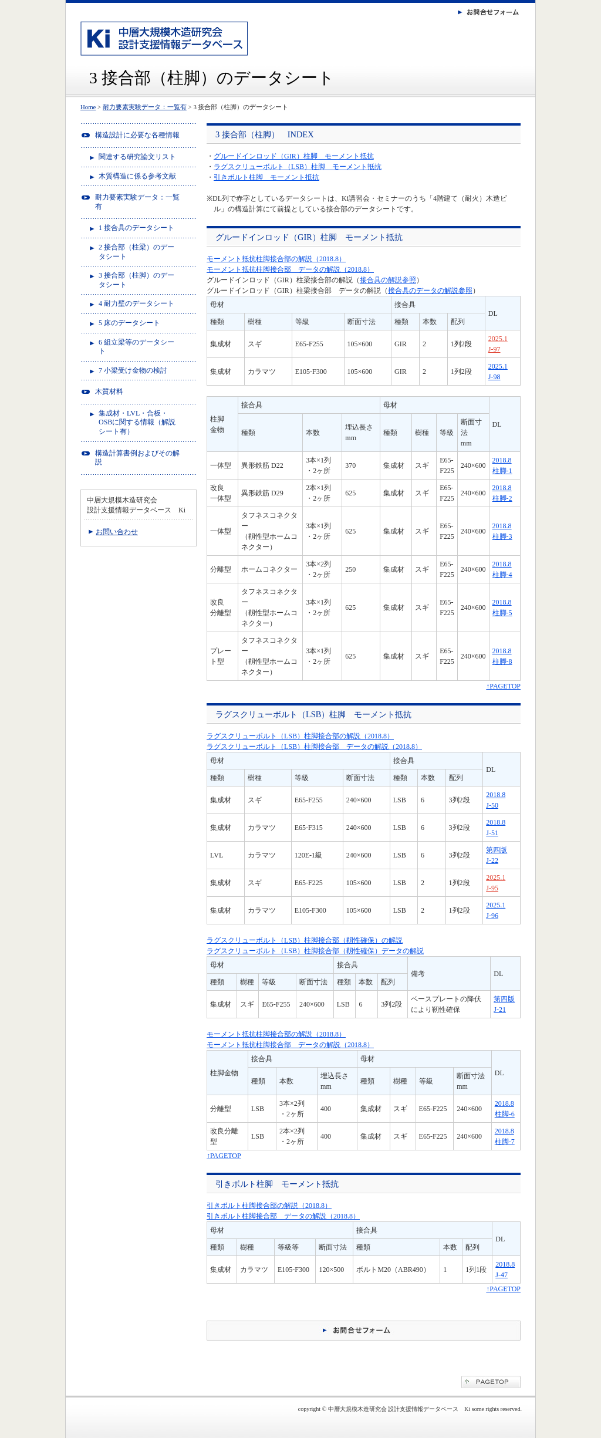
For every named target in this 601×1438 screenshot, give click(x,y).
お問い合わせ (117, 532)
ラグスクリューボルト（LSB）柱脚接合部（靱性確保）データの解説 (315, 951)
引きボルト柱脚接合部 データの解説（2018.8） (283, 1216)
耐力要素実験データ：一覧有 (145, 106)
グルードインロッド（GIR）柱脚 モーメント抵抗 (294, 156)
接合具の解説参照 (388, 280)
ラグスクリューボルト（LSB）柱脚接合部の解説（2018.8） (300, 736)
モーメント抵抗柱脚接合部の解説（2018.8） (276, 259)
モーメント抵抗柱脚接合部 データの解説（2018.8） (290, 269)
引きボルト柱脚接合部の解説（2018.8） (269, 1205)
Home (88, 106)
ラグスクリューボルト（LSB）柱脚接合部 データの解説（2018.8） (314, 746)
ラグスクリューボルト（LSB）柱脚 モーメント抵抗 (297, 167)
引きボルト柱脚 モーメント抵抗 (266, 177)
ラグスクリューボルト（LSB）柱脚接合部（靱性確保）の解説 (305, 940)
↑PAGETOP (503, 686)
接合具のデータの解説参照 (430, 290)
